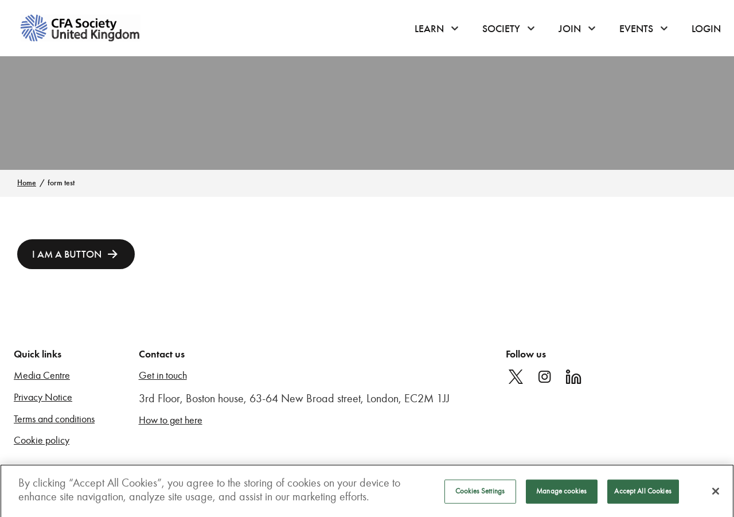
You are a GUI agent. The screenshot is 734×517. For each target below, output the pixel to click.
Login (706, 28)
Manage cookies (561, 494)
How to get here (170, 420)
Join (570, 28)
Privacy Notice (43, 397)
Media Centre (42, 376)
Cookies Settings (480, 494)
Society (501, 28)
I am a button (66, 254)
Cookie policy (41, 440)
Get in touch (163, 376)
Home (26, 183)
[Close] (715, 494)
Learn (429, 28)
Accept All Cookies (642, 494)
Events (636, 28)
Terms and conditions (54, 419)
